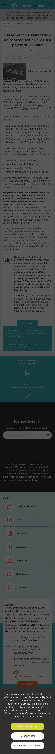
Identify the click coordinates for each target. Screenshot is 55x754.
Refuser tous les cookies (27, 745)
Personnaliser (27, 736)
